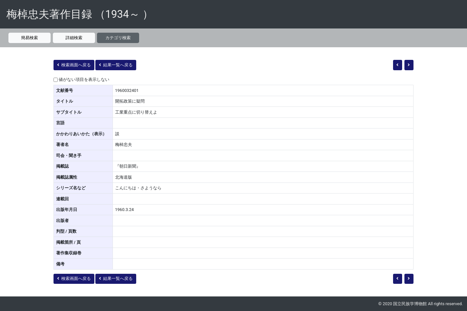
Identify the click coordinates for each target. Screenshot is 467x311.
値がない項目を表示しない (84, 79)
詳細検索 (74, 37)
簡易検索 (29, 37)
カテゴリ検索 (118, 37)
